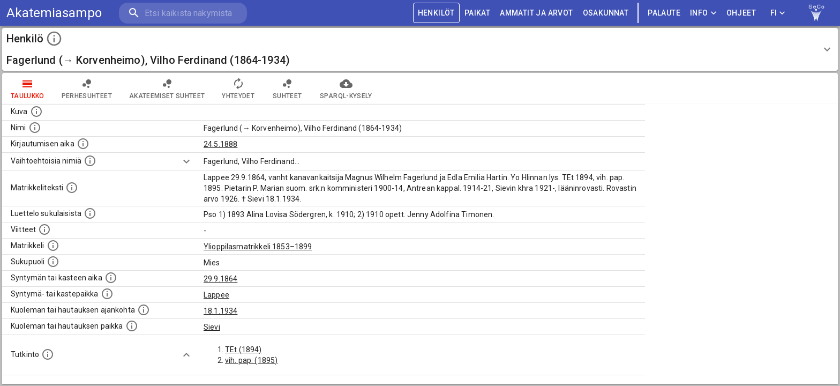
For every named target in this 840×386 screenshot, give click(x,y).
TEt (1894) (243, 349)
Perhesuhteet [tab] (87, 88)
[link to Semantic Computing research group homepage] (816, 13)
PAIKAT (477, 13)
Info (703, 13)
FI (777, 13)
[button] (420, 49)
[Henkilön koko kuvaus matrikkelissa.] (71, 187)
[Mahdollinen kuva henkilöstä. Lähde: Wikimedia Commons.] (36, 111)
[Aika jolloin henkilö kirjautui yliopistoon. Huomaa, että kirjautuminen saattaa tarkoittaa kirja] (83, 143)
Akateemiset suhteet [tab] (167, 88)
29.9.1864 (220, 278)
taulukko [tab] (27, 88)
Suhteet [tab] (287, 88)
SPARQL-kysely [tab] (345, 88)
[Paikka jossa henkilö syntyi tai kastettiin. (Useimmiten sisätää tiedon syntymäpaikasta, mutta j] (107, 293)
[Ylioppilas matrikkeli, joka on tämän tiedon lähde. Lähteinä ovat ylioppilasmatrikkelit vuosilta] (53, 245)
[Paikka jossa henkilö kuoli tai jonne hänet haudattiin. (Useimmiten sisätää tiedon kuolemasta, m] (131, 326)
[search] (182, 13)
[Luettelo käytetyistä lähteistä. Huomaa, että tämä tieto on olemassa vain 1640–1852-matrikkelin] (44, 229)
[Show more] (186, 161)
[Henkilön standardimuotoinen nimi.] (34, 127)
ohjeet (741, 13)
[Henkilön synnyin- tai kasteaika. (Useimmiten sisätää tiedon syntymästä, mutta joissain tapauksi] (110, 277)
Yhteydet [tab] (238, 88)
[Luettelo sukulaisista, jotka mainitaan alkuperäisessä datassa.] (90, 213)
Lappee (216, 295)
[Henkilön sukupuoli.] (53, 261)
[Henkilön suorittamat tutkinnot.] (47, 354)
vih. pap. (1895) (251, 360)
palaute (664, 13)
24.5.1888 (220, 144)
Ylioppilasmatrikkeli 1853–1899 (258, 246)
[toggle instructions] (54, 38)
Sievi (212, 327)
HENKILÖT (436, 13)
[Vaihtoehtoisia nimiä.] (90, 160)
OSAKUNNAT (606, 13)
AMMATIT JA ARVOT (536, 13)
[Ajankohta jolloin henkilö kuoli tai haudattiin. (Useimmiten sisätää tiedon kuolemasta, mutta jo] (143, 309)
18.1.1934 (220, 311)
